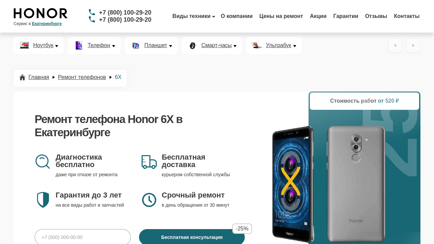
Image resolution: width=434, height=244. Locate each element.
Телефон (98, 45)
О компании (237, 16)
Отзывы (376, 16)
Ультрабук (278, 45)
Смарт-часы (216, 45)
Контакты (406, 16)
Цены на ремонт (281, 16)
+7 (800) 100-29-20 (125, 12)
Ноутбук (43, 45)
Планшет (155, 45)
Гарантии (345, 16)
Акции (318, 16)
